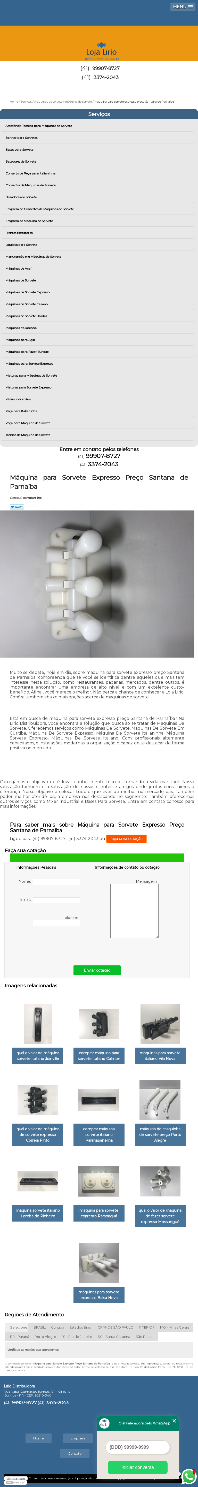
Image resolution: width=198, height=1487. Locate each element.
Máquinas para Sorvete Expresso (29, 363)
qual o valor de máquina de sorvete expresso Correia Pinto (37, 1135)
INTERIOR (147, 1327)
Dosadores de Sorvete (21, 197)
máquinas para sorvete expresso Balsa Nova (99, 1295)
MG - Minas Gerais (174, 1327)
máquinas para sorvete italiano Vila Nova (160, 1056)
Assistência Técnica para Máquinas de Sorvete (39, 126)
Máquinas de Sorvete (21, 280)
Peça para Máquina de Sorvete (28, 423)
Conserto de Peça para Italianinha (30, 173)
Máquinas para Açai (20, 340)
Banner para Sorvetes (21, 138)
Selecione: (19, 1327)
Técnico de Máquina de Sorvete (28, 435)
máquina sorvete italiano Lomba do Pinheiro (38, 1213)
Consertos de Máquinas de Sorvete (30, 185)
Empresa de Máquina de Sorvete (29, 221)
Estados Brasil (81, 1327)
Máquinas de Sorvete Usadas (26, 316)
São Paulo (144, 1337)
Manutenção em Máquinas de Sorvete (33, 256)
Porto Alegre (45, 1337)
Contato (75, 1453)
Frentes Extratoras (19, 233)
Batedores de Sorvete (21, 161)
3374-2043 (106, 77)
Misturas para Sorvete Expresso (28, 387)
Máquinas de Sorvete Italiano (26, 304)
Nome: (49, 882)
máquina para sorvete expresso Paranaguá (98, 1213)
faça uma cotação (126, 838)
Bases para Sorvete (19, 149)
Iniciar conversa (137, 1467)
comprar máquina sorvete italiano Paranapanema (99, 1135)
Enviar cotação (97, 970)
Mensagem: (134, 908)
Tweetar (17, 506)
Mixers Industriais (18, 399)
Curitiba (57, 1327)
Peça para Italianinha (21, 411)
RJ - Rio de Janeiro (77, 1337)
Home (38, 1438)
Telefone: (56, 920)
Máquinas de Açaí (18, 268)
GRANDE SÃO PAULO (116, 1327)
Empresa (78, 1438)
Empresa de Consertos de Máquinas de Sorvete (40, 209)
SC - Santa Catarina (114, 1337)
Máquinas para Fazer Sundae (27, 352)
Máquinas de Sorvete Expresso (27, 292)
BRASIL (40, 1327)
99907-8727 (106, 68)
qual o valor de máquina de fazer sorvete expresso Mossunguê (160, 1216)
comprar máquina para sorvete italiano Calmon (99, 1056)
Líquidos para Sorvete (21, 245)
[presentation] (49, 944)
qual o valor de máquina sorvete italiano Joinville (37, 1056)
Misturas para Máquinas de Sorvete (31, 375)
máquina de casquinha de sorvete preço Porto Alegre (160, 1135)
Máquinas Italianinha (21, 328)
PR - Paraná (19, 1337)
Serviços (99, 114)
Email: (50, 900)
